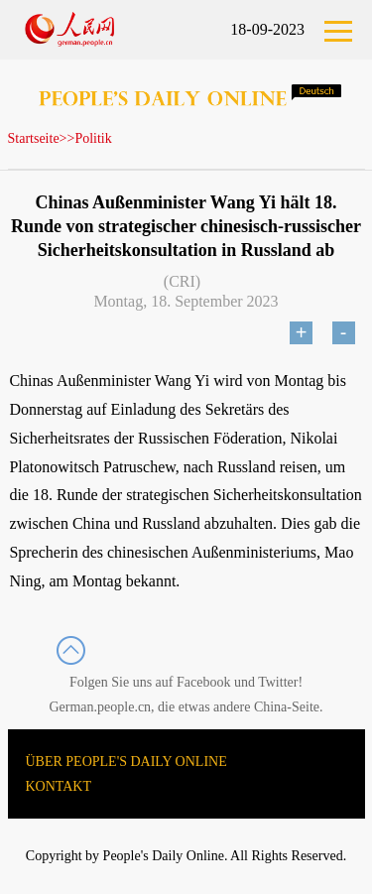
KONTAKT (59, 786)
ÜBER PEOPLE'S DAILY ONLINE (126, 761)
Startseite (34, 138)
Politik (92, 138)
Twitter (278, 682)
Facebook (203, 682)
